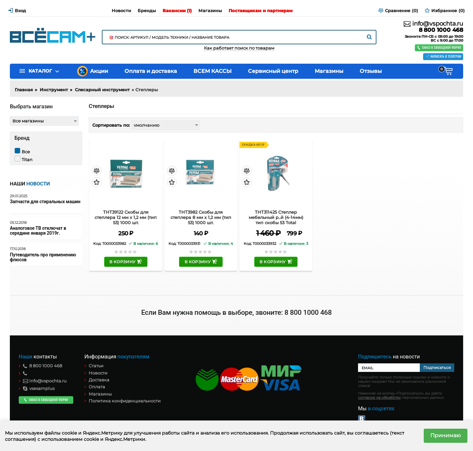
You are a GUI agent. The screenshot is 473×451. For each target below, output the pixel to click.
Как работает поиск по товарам (239, 48)
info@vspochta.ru (433, 23)
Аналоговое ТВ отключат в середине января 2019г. (38, 231)
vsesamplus (39, 388)
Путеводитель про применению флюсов (43, 257)
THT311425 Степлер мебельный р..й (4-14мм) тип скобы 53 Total (276, 217)
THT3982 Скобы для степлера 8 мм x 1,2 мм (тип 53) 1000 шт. (200, 217)
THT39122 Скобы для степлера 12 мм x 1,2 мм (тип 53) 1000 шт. (126, 217)
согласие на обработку (379, 398)
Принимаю (445, 435)
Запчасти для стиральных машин (45, 201)
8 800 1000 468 (441, 30)
